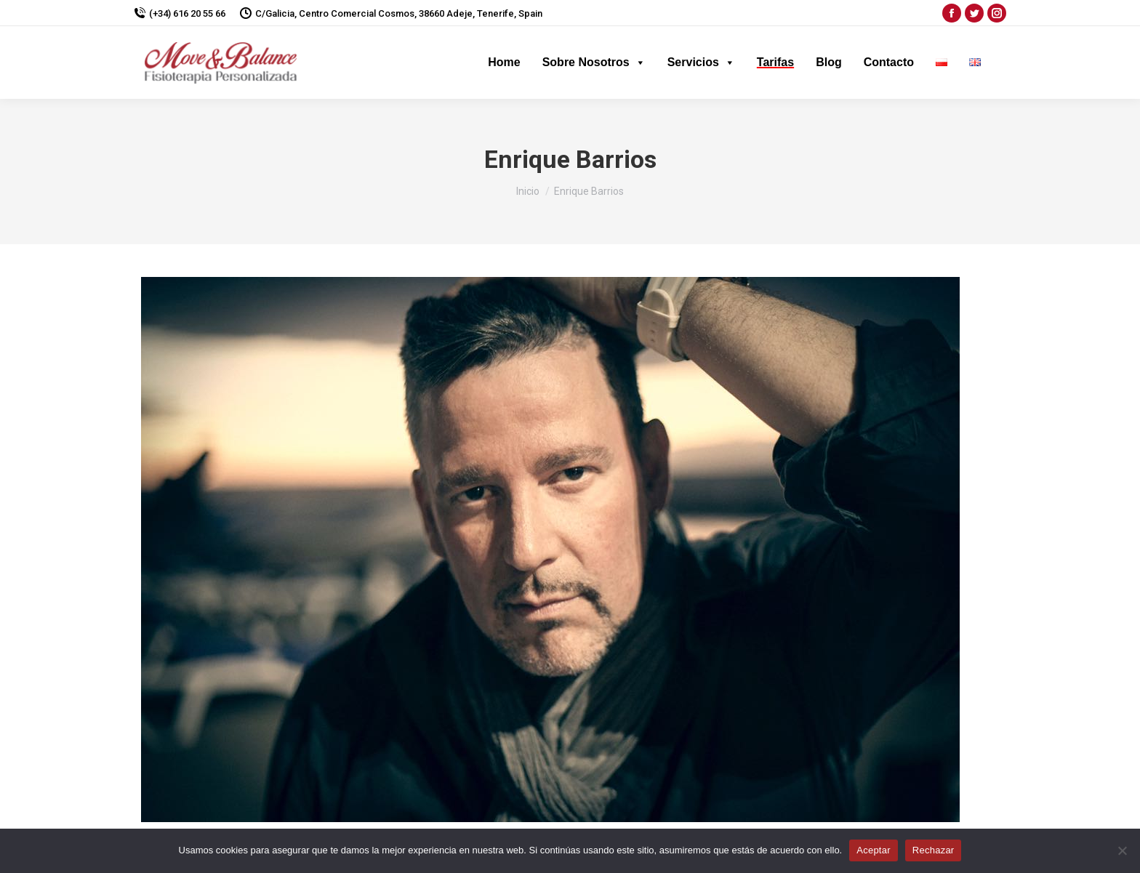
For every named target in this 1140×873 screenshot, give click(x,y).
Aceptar (873, 850)
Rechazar (933, 850)
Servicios (701, 62)
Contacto (889, 62)
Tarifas (775, 62)
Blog (829, 62)
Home (504, 62)
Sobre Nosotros (594, 62)
